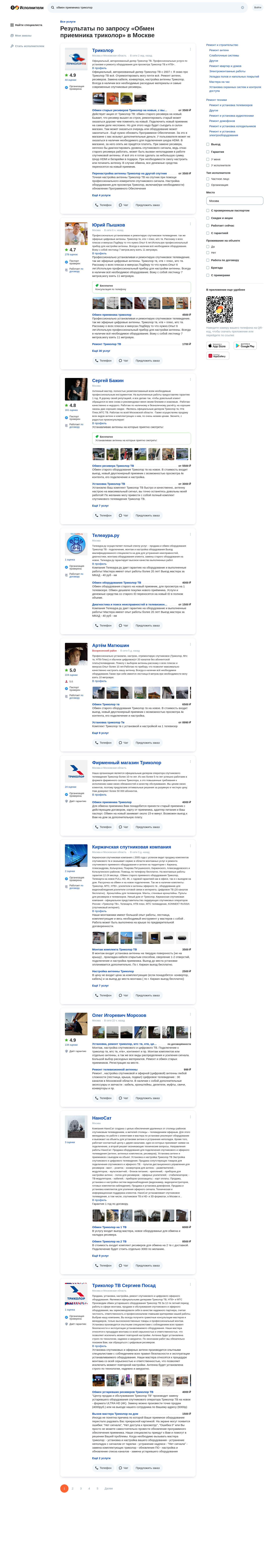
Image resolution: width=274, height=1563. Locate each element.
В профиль (99, 68)
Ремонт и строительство (222, 44)
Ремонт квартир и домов (225, 66)
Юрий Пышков (108, 224)
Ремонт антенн (219, 50)
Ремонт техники (216, 99)
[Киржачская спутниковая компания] (76, 855)
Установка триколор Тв (108, 722)
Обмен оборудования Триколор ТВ (116, 582)
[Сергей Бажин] (76, 389)
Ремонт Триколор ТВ (106, 344)
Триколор (102, 50)
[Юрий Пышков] (76, 233)
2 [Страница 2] (72, 1488)
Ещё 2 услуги (101, 1458)
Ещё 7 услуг (100, 505)
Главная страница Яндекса (13, 7)
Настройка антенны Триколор (113, 971)
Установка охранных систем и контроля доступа (235, 88)
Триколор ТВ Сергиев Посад (124, 1285)
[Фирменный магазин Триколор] (76, 771)
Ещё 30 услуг (101, 350)
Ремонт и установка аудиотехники (231, 115)
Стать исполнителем (27, 46)
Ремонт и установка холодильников (232, 126)
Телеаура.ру (105, 535)
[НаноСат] (76, 1126)
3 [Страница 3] (81, 1488)
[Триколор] (76, 59)
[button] (103, 205)
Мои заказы (21, 35)
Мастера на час (219, 81)
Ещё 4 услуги (101, 195)
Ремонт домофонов (222, 120)
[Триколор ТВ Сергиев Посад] (76, 1294)
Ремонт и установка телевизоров (231, 105)
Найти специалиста (26, 25)
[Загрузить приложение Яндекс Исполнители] (234, 309)
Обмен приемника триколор (111, 314)
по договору (76, 270)
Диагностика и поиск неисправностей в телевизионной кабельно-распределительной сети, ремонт (130, 604)
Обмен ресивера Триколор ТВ (113, 465)
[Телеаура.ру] (76, 544)
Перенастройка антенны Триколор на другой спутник (129, 173)
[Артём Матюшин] (76, 654)
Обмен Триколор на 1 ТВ (109, 1227)
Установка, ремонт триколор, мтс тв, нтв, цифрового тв (124, 1043)
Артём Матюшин (110, 645)
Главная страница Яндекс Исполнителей (27, 7)
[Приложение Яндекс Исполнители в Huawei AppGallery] (217, 356)
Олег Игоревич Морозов (119, 1015)
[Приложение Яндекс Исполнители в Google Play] (245, 346)
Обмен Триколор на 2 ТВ (109, 1241)
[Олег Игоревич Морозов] (76, 1024)
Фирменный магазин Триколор (126, 762)
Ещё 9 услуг (100, 732)
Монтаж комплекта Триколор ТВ (114, 949)
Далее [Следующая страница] (109, 1488)
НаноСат (102, 1118)
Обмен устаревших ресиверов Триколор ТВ (122, 1391)
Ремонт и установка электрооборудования (223, 133)
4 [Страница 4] (89, 1488)
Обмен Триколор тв (105, 704)
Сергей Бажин (108, 380)
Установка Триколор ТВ (108, 483)
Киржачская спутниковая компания (131, 846)
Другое (213, 60)
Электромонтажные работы (227, 71)
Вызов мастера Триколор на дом (115, 1413)
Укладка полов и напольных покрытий (234, 76)
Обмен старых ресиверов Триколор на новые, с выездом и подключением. (130, 110)
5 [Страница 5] (97, 1488)
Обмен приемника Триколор (112, 802)
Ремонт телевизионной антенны (115, 1069)
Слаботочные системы (224, 55)
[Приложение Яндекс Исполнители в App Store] (217, 346)
